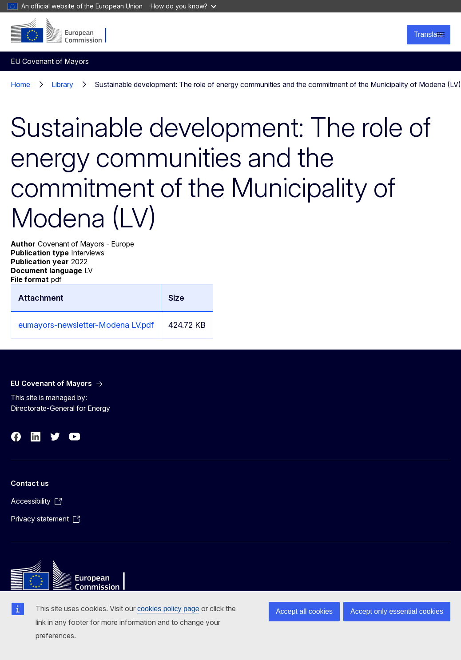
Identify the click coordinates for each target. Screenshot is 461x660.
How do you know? (183, 6)
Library (62, 84)
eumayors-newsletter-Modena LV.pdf (86, 325)
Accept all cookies (304, 611)
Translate (428, 34)
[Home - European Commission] (65, 31)
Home (20, 84)
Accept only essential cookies (396, 611)
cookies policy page (168, 608)
